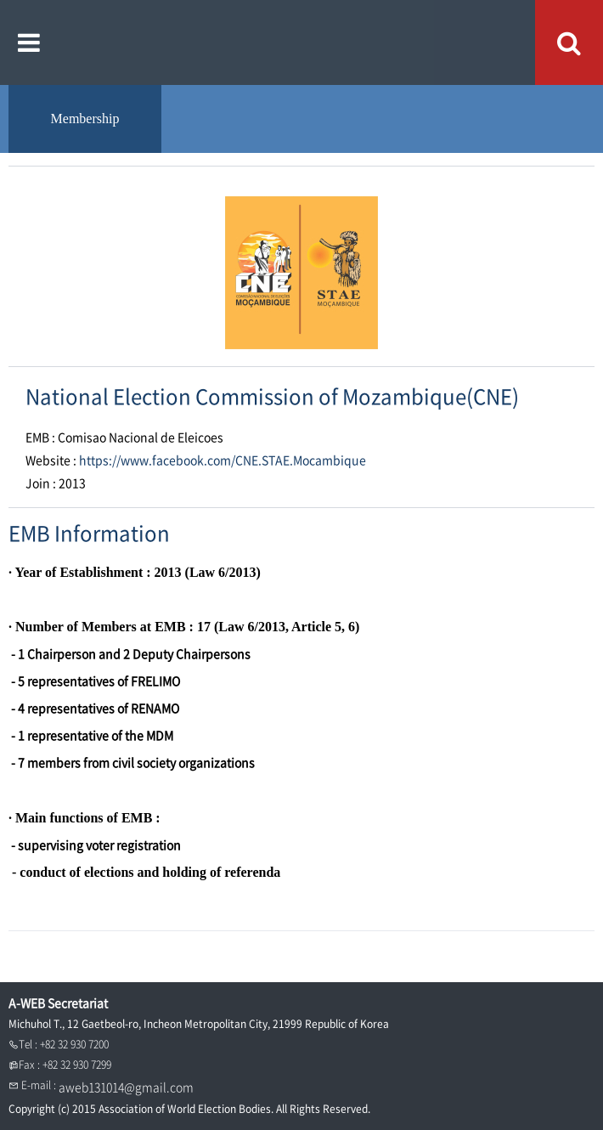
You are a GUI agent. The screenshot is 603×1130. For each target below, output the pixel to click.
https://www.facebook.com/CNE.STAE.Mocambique (222, 459)
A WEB (302, 42)
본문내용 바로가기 (0, 0)
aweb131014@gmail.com (126, 1086)
